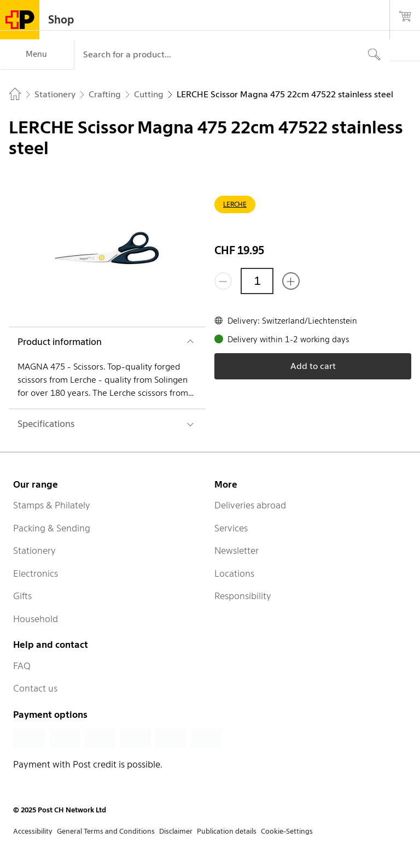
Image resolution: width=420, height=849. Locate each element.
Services (231, 528)
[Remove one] (223, 281)
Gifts (22, 595)
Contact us (35, 688)
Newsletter (236, 550)
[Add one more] (291, 281)
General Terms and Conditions (106, 831)
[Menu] (37, 54)
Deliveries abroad (250, 505)
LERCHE (235, 204)
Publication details (226, 831)
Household (35, 618)
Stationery (34, 550)
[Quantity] (257, 281)
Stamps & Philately (51, 505)
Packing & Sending (51, 528)
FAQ (22, 665)
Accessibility (32, 831)
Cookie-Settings (287, 831)
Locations (234, 573)
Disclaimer (175, 831)
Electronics (35, 573)
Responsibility (242, 595)
